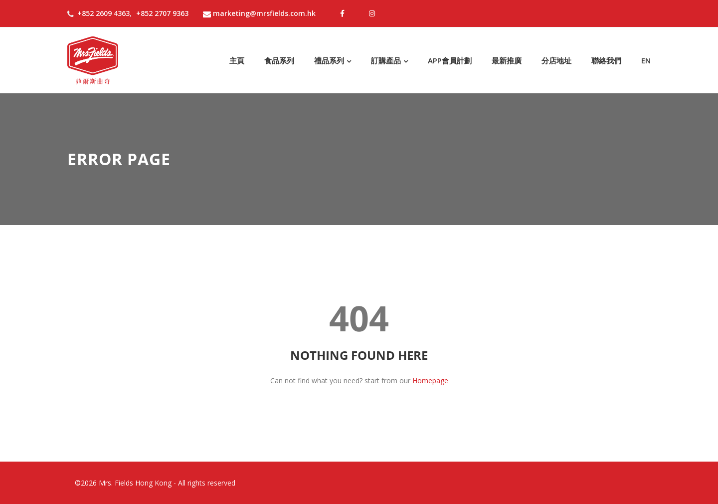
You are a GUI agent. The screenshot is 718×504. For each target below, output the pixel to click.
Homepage (430, 380)
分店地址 (556, 60)
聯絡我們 (606, 60)
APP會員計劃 (450, 60)
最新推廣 (507, 60)
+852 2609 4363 (103, 13)
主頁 (236, 60)
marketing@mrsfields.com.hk (259, 13)
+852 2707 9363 (162, 13)
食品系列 (279, 60)
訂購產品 (386, 60)
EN (646, 60)
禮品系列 (329, 60)
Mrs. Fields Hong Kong (135, 483)
